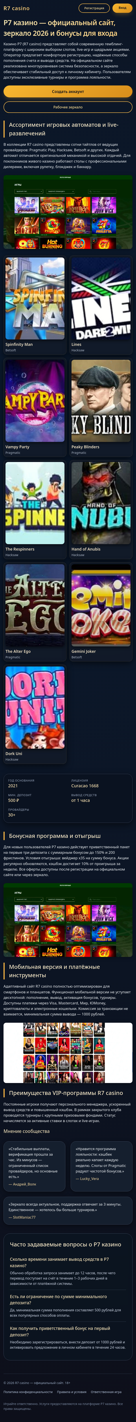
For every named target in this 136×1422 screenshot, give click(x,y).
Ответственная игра (106, 1392)
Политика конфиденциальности (28, 1392)
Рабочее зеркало (68, 107)
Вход (122, 8)
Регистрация (94, 8)
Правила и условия (71, 1392)
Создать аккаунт (68, 91)
